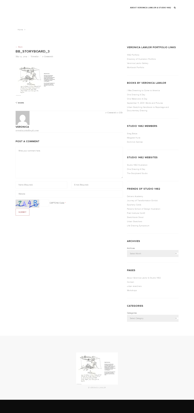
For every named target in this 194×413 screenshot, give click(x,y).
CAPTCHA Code (57, 203)
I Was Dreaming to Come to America (143, 90)
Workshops (132, 290)
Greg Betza (132, 133)
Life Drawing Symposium (138, 225)
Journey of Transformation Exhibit (142, 200)
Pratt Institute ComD (136, 213)
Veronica (35, 56)
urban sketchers (134, 286)
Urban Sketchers (134, 221)
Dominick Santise (135, 142)
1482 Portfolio (133, 55)
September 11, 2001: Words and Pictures (145, 103)
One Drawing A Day (136, 94)
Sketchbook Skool (135, 217)
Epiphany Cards (134, 205)
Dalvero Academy (135, 196)
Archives (131, 248)
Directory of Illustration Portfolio (141, 59)
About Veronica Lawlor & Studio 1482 (144, 278)
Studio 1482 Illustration (137, 165)
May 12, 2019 (21, 56)
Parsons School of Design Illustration (143, 209)
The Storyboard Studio (137, 173)
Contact (130, 282)
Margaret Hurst (133, 138)
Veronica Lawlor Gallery (137, 63)
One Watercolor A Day (137, 99)
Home (20, 29)
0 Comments (47, 56)
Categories (132, 313)
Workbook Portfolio (135, 67)
